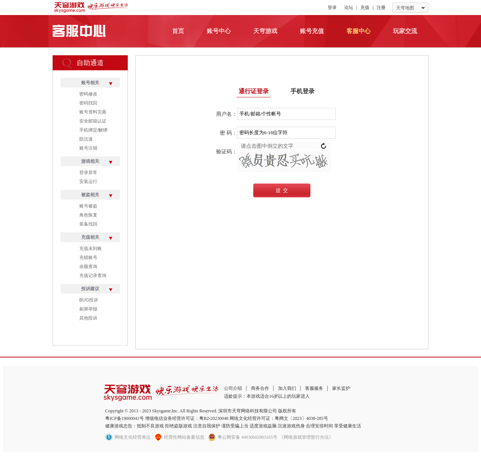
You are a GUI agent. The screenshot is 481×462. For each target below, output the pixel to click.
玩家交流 (405, 31)
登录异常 (88, 172)
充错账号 (88, 257)
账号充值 (312, 31)
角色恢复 (88, 215)
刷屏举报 (88, 309)
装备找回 (88, 224)
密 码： (228, 133)
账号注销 (88, 148)
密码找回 (88, 103)
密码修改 (88, 94)
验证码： (226, 151)
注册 (381, 7)
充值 (364, 7)
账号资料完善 (92, 112)
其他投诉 (88, 318)
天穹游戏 (265, 31)
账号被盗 (88, 206)
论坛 (348, 7)
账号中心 (219, 31)
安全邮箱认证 (92, 121)
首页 (178, 31)
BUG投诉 (88, 300)
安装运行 (88, 181)
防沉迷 (86, 139)
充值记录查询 (92, 275)
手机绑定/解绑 (93, 130)
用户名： (226, 114)
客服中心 (358, 31)
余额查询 (88, 266)
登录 (332, 7)
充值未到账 (90, 248)
